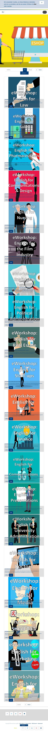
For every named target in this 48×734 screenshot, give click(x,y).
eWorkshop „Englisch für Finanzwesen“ (15, 444)
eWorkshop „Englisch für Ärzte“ (13, 569)
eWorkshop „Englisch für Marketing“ (14, 662)
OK (41, 2)
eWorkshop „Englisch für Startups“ (14, 381)
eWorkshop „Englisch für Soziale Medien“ (15, 600)
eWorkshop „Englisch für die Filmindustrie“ (16, 256)
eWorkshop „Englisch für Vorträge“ (14, 506)
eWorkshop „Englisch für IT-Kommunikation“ (16, 475)
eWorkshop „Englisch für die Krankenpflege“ (16, 225)
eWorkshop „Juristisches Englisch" (13, 99)
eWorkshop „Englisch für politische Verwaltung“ (17, 318)
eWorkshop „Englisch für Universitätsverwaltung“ (18, 537)
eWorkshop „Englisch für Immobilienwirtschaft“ (17, 350)
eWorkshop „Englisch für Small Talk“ (14, 631)
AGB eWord (22, 723)
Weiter (40, 69)
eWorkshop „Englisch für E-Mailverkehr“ (15, 694)
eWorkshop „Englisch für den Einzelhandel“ (16, 412)
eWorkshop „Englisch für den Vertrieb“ (15, 131)
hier (35, 4)
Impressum (40, 723)
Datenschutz (28, 723)
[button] (24, 73)
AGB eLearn (34, 723)
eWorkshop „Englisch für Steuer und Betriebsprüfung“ (19, 287)
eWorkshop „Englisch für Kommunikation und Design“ (18, 193)
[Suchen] (25, 69)
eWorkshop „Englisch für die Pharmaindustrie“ (17, 162)
